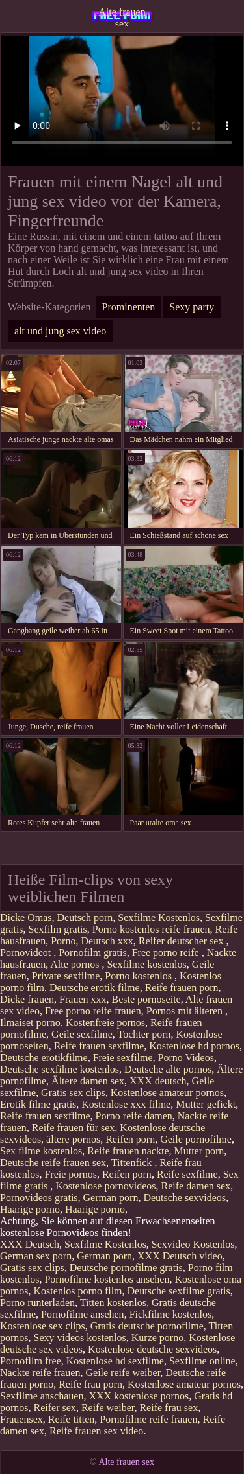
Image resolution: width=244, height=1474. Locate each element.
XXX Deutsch (29, 1244)
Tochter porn (144, 1034)
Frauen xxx (82, 999)
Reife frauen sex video (96, 1430)
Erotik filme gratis (38, 1104)
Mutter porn (199, 1150)
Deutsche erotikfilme (44, 1057)
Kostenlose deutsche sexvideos (152, 1349)
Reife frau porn (90, 1384)
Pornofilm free (30, 1360)
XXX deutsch (158, 1080)
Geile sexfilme (82, 1034)
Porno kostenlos (139, 975)
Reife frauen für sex (73, 1127)
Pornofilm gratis (92, 952)
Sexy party (191, 306)
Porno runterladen (37, 1302)
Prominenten (129, 306)
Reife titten (71, 1419)
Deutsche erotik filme (94, 987)
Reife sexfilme (187, 1174)
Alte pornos (76, 964)
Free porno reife (167, 952)
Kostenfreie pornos (105, 1022)
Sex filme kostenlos (41, 1150)
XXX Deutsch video (180, 1255)
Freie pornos (70, 1174)
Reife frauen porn (182, 987)
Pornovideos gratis (39, 1197)
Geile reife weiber (122, 1372)
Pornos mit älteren (185, 1010)
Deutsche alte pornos (167, 1069)
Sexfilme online (202, 1360)
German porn (111, 1197)
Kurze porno (157, 1337)
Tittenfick (133, 1162)
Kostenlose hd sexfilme (115, 1360)
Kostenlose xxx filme (125, 1104)
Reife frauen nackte (128, 1150)
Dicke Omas (26, 917)
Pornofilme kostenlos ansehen (106, 1279)
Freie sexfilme (123, 1057)
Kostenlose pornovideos (105, 1185)
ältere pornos (73, 1139)
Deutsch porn (85, 917)
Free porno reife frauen (93, 1010)
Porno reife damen (134, 1115)
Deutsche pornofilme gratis (126, 1267)
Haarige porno (30, 1209)
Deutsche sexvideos (184, 1197)
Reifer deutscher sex (182, 940)
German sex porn (36, 1255)
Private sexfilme (66, 975)
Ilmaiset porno (30, 1022)
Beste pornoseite (146, 999)
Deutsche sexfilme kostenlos (59, 1069)
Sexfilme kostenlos (146, 964)
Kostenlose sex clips (42, 1325)
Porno (63, 940)
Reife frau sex (168, 1407)
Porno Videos (186, 1057)
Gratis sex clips (73, 1092)
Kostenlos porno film (78, 1290)
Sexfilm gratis (58, 929)
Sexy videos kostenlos (80, 1337)
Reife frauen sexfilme (99, 1045)
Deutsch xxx (107, 940)
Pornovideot (26, 952)
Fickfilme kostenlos (170, 1314)
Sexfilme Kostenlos (159, 917)
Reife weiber (108, 1407)
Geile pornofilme (196, 1139)
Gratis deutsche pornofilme (147, 1325)
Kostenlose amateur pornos (167, 1092)
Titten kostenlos (113, 1302)
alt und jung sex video (60, 330)
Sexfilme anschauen (41, 1395)
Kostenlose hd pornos (194, 1045)
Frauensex (21, 1419)
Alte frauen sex (121, 16)
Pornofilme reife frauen (148, 1419)
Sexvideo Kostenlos (193, 1244)
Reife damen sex (196, 1185)
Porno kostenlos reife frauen (151, 929)
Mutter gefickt (206, 1104)
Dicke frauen (27, 999)
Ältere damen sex (87, 1080)
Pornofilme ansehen (82, 1314)
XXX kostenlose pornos (138, 1395)
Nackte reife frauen (40, 1372)
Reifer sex (55, 1407)
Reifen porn (130, 1139)
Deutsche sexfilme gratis (179, 1290)
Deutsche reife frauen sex (53, 1162)
